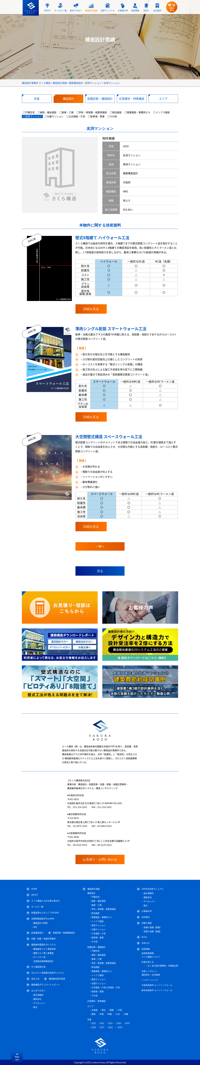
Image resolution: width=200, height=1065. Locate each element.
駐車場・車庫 (97, 937)
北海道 (94, 1009)
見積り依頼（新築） (153, 927)
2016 (110, 1027)
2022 (102, 1023)
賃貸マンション (98, 925)
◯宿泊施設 (116, 112)
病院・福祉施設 (98, 900)
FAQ (35, 926)
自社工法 (35, 978)
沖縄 (126, 1013)
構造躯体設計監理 (57, 978)
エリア (90, 1006)
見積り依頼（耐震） (153, 931)
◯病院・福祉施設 (47, 112)
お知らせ (146, 942)
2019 (127, 1023)
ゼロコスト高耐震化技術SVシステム (47, 972)
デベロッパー (39, 1002)
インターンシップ (150, 979)
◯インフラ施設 (161, 112)
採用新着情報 (148, 953)
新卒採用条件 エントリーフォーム (157, 990)
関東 (112, 1009)
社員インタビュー (150, 971)
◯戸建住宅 (29, 112)
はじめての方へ (38, 990)
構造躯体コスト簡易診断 (44, 948)
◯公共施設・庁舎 (75, 116)
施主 (35, 1007)
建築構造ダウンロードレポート (45, 984)
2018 (93, 1027)
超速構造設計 (37, 932)
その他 (94, 941)
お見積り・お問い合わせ (100, 859)
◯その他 (112, 116)
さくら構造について (151, 956)
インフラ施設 (97, 921)
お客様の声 (147, 910)
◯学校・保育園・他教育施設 (91, 112)
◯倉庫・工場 (66, 112)
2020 (119, 1023)
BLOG (144, 936)
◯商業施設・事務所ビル (137, 112)
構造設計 (91, 893)
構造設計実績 (93, 888)
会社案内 (146, 916)
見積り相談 (147, 922)
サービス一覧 (37, 906)
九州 (118, 1013)
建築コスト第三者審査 (43, 952)
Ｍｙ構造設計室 (38, 966)
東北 (104, 1009)
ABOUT (34, 894)
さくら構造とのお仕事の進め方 (45, 900)
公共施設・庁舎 (98, 933)
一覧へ (100, 546)
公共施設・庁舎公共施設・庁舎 (105, 987)
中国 (102, 1013)
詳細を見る (91, 309)
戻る (100, 571)
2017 (102, 1027)
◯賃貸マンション (32, 116)
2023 (93, 1023)
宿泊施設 (95, 913)
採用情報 (146, 948)
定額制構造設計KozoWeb (42, 918)
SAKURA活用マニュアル (152, 888)
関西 (93, 1013)
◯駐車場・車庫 (96, 116)
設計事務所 (38, 994)
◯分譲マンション (54, 116)
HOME (34, 888)
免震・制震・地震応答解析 (43, 938)
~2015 (119, 1027)
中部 (120, 1009)
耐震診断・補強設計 (96, 946)
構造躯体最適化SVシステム (43, 944)
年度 (89, 1019)
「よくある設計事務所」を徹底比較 (162, 965)
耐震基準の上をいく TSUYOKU (45, 912)
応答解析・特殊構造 (96, 1000)
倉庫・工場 (96, 904)
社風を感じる (148, 961)
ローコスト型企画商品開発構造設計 (43, 959)
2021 (110, 1023)
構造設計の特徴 (40, 922)
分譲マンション (98, 929)
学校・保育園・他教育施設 (103, 908)
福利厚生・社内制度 (151, 974)
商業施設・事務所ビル (101, 917)
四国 (110, 1013)
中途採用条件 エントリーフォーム (157, 984)
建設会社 (37, 998)
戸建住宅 (95, 896)
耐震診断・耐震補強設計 (64, 932)
